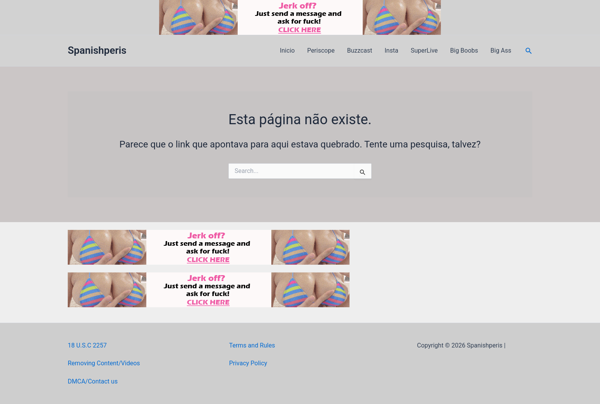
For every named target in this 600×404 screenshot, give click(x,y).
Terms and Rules (252, 345)
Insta (391, 50)
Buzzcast (359, 50)
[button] (528, 51)
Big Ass (500, 50)
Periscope (320, 50)
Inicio (287, 50)
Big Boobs (464, 50)
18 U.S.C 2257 (87, 345)
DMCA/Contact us (93, 381)
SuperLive (424, 50)
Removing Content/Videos (104, 363)
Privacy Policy (248, 363)
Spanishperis (97, 50)
